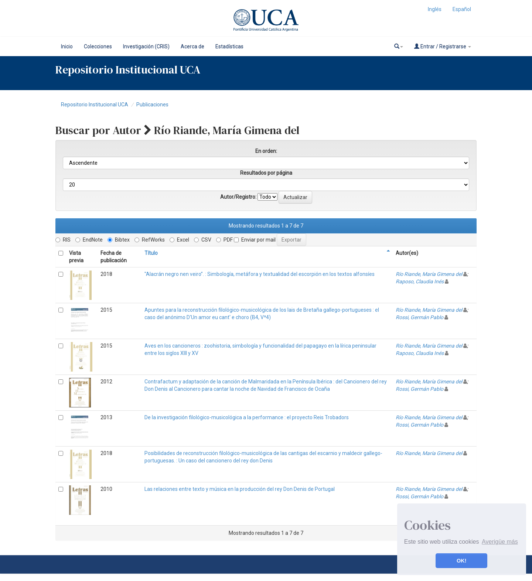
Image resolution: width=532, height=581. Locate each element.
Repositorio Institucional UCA (94, 104)
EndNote (89, 240)
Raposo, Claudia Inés (420, 281)
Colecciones (98, 46)
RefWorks (149, 240)
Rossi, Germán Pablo (419, 317)
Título (151, 253)
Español (462, 9)
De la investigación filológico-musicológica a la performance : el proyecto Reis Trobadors (246, 417)
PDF (224, 240)
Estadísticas (229, 46)
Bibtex (119, 240)
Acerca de (192, 46)
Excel (179, 240)
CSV (202, 240)
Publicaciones (152, 104)
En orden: (266, 151)
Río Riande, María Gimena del (429, 274)
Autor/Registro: (238, 197)
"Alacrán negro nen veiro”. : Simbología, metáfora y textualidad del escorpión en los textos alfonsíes (259, 274)
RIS (63, 240)
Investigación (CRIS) (146, 46)
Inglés (434, 9)
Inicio (67, 46)
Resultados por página (266, 173)
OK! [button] (461, 561)
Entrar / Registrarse (442, 46)
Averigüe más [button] (500, 542)
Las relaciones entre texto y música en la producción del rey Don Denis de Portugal (239, 489)
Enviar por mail (255, 240)
